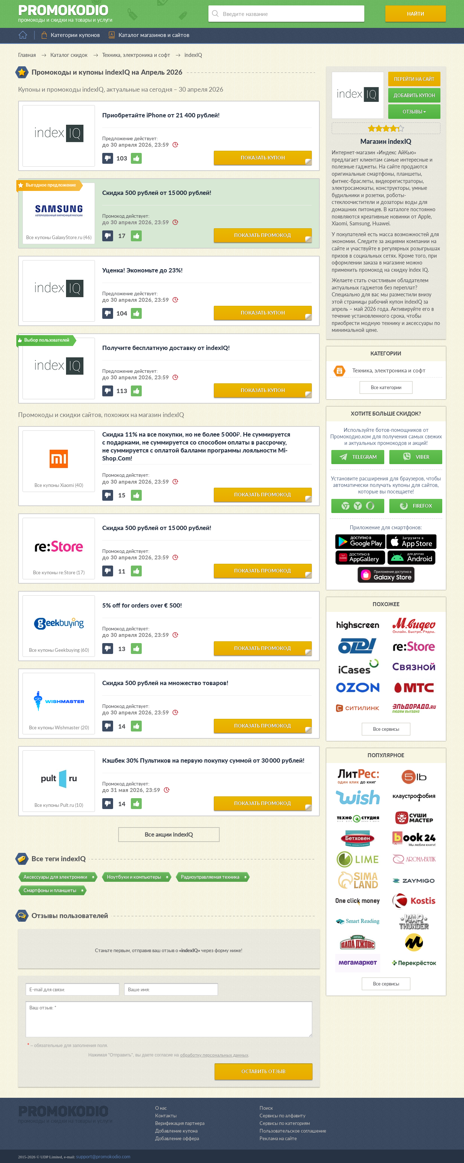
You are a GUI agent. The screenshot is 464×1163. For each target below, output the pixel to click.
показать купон (263, 158)
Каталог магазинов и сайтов (154, 35)
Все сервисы (386, 729)
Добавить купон (414, 95)
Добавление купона (176, 1131)
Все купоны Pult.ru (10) (58, 805)
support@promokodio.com (103, 1156)
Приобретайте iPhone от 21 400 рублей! (161, 115)
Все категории (386, 387)
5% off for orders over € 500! (142, 605)
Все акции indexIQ (169, 834)
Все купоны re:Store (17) (58, 572)
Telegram (358, 457)
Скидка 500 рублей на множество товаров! (165, 683)
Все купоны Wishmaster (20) (59, 727)
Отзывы (414, 111)
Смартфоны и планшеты (50, 890)
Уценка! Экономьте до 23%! (142, 270)
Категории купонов (75, 35)
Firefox (415, 506)
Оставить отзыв (263, 1071)
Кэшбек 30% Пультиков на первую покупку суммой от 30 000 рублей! (203, 760)
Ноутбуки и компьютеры (134, 876)
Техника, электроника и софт (389, 370)
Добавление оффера (177, 1138)
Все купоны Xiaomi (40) (58, 485)
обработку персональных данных (214, 1055)
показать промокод (262, 235)
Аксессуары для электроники (55, 876)
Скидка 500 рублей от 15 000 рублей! (156, 192)
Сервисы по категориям (285, 1123)
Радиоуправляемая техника (210, 876)
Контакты (165, 1115)
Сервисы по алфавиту (283, 1115)
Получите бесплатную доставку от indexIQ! (166, 347)
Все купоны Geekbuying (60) (59, 650)
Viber (415, 457)
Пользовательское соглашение (293, 1131)
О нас (161, 1108)
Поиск (266, 1108)
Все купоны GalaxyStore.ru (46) (58, 237)
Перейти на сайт (414, 79)
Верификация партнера (179, 1123)
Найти (418, 14)
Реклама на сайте (278, 1138)
